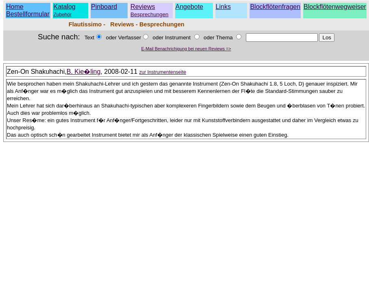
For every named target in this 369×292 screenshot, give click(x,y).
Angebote (190, 6)
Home (15, 6)
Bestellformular (28, 14)
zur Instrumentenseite (162, 72)
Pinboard (104, 6)
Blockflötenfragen (275, 6)
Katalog (64, 6)
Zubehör (62, 14)
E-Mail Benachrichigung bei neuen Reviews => (186, 48)
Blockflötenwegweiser (335, 6)
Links (223, 6)
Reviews (149, 10)
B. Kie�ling (84, 71)
